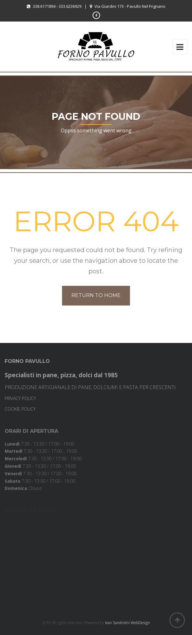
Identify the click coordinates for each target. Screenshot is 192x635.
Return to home (96, 295)
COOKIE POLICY (20, 409)
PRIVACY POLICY (20, 398)
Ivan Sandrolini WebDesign (127, 622)
